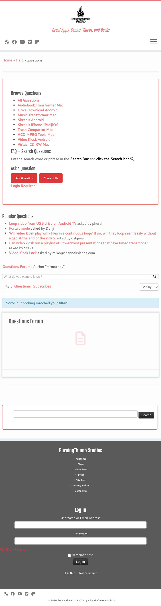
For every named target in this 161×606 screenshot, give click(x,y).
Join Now (70, 573)
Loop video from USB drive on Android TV (42, 223)
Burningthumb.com (67, 600)
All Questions (28, 100)
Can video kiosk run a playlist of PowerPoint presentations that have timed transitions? (78, 242)
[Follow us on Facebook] (16, 42)
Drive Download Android (37, 109)
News (81, 464)
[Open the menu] (153, 41)
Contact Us (50, 178)
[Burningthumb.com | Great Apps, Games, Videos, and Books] (80, 14)
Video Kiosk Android (34, 139)
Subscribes (42, 286)
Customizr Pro (105, 600)
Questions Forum (16, 266)
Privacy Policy (81, 485)
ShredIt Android (31, 119)
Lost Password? (88, 573)
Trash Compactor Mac (35, 129)
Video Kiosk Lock (23, 252)
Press (81, 475)
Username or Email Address (80, 518)
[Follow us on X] (31, 42)
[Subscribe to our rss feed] (8, 42)
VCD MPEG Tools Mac (36, 134)
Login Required (23, 185)
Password (80, 534)
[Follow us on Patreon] (38, 42)
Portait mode (19, 228)
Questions (22, 286)
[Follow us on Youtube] (24, 42)
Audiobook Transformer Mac (40, 105)
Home (7, 60)
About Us (81, 459)
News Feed (81, 469)
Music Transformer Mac (37, 114)
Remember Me (80, 555)
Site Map (81, 480)
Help (19, 60)
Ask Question (24, 178)
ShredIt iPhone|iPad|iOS (38, 124)
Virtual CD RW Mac (33, 144)
